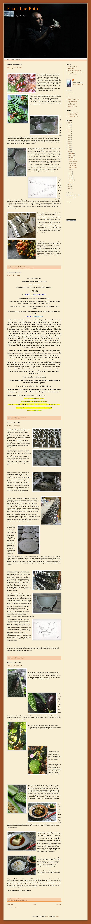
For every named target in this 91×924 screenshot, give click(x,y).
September (71, 159)
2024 (69, 127)
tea (33, 268)
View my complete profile (77, 84)
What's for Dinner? (14, 666)
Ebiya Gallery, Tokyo (72, 101)
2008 (69, 186)
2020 (69, 135)
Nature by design (13, 426)
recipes (26, 900)
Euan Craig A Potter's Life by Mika (76, 72)
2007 (69, 188)
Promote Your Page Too (71, 197)
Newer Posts (10, 904)
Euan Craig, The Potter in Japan (73, 194)
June (70, 172)
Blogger (56, 916)
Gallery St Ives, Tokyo (72, 103)
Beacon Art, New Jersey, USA (74, 99)
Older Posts (58, 904)
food (14, 900)
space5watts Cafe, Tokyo (73, 116)
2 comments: (22, 657)
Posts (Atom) (15, 907)
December (71, 153)
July (70, 169)
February (71, 180)
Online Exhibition (15, 59)
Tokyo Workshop (13, 275)
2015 (69, 141)
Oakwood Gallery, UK (72, 104)
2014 (69, 143)
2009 (69, 184)
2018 (69, 137)
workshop (18, 418)
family (12, 268)
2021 (69, 133)
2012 (69, 147)
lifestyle (20, 268)
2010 (69, 151)
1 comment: (22, 898)
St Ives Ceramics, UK (72, 106)
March (70, 178)
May (70, 174)
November (71, 155)
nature (23, 268)
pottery (31, 268)
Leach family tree (71, 93)
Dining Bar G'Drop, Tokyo (73, 112)
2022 (69, 131)
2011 (69, 149)
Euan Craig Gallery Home (73, 66)
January (71, 182)
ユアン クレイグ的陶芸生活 (74, 70)
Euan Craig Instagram (72, 73)
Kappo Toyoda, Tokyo (72, 114)
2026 (69, 122)
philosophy (27, 268)
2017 (69, 139)
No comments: (23, 417)
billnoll (47, 916)
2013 (69, 145)
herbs (15, 268)
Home (7, 59)
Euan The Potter (24, 8)
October (71, 157)
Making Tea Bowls (14, 67)
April (70, 176)
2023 (69, 129)
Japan (17, 268)
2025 (69, 125)
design (12, 658)
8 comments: (22, 266)
